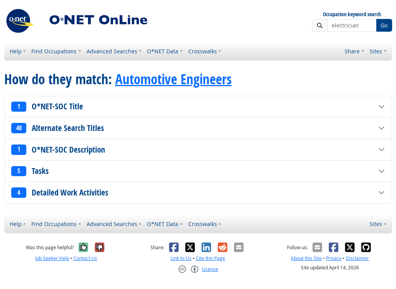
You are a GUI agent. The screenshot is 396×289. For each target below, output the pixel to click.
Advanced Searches (112, 51)
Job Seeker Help (52, 258)
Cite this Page (210, 258)
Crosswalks (202, 51)
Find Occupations (54, 51)
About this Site (306, 258)
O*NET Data (162, 51)
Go (384, 25)
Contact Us (85, 258)
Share (352, 51)
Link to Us (181, 258)
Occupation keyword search (352, 14)
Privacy (333, 258)
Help (16, 51)
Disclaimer (357, 258)
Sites (376, 51)
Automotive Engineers (173, 79)
